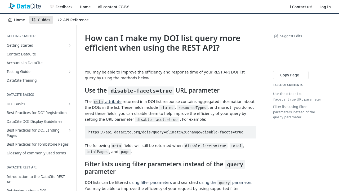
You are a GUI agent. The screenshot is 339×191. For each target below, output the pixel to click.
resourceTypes (192, 107)
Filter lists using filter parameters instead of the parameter (294, 111)
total (236, 146)
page (125, 152)
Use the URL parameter (297, 96)
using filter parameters (150, 182)
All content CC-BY (113, 6)
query (235, 164)
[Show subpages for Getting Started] (70, 45)
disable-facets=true (141, 91)
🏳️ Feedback (61, 6)
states (166, 107)
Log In (325, 6)
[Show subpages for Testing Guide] (70, 72)
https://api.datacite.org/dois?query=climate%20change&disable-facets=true (165, 132)
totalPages (97, 152)
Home (85, 6)
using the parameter (225, 182)
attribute (107, 101)
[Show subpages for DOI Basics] (70, 104)
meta (98, 101)
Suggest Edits (287, 35)
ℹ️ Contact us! (301, 6)
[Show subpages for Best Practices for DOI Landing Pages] (70, 130)
